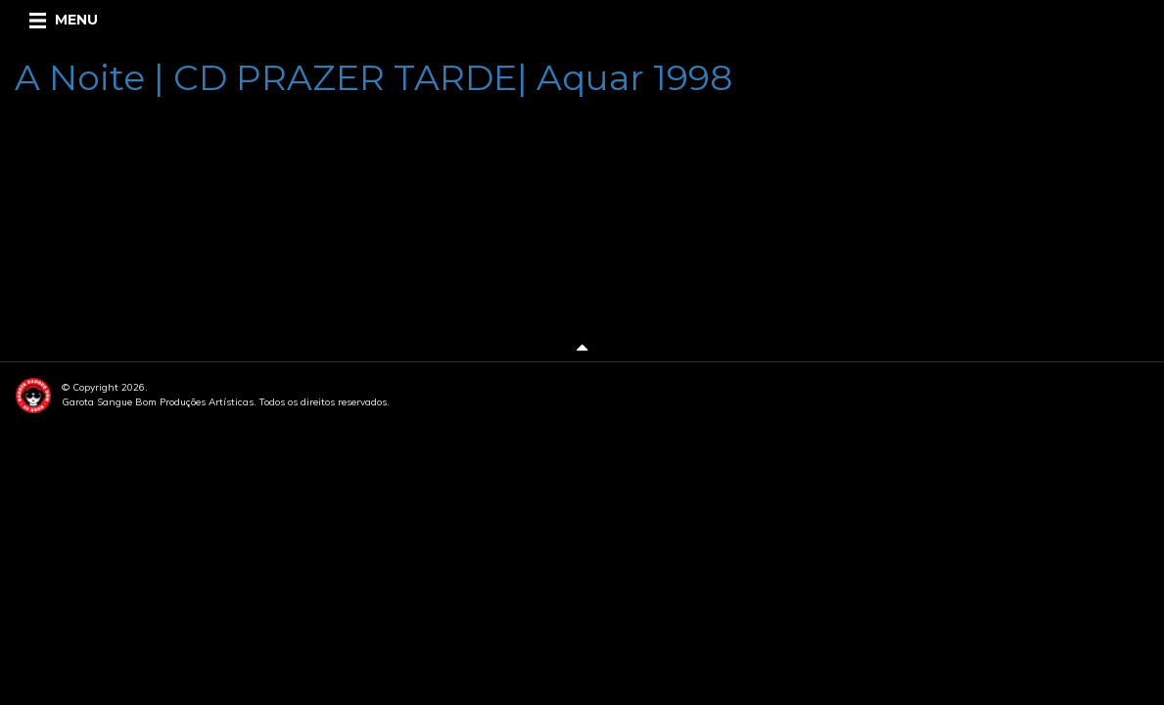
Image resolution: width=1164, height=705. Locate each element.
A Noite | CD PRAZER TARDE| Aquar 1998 (373, 77)
